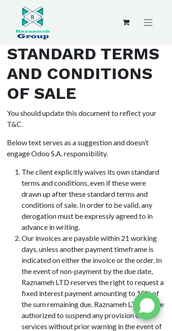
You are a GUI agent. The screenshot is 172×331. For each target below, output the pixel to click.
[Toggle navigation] (148, 22)
